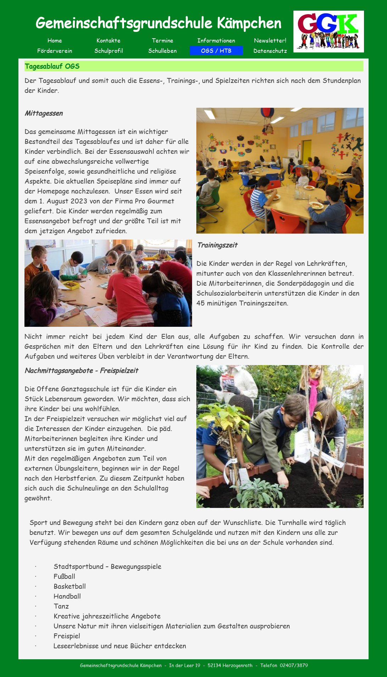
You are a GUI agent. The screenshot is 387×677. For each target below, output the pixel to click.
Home (54, 40)
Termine (162, 40)
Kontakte (108, 40)
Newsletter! (270, 40)
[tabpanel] (194, 89)
